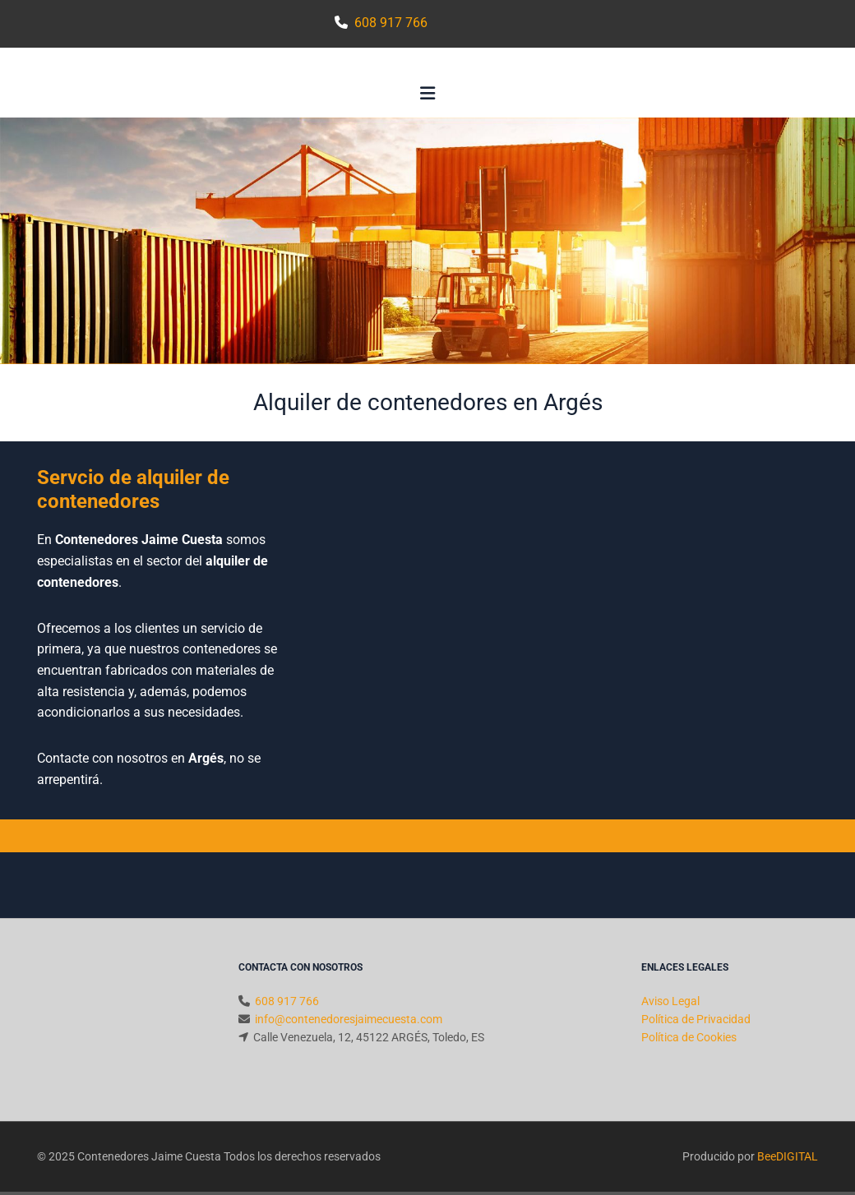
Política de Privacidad (696, 1019)
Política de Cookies (689, 1037)
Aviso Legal (670, 1001)
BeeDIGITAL (787, 1156)
